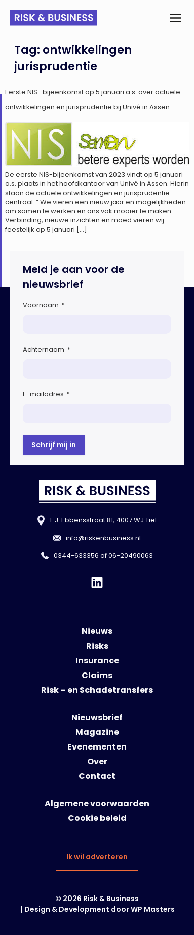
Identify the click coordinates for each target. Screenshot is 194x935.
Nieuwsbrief (97, 717)
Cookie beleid (97, 818)
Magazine (97, 732)
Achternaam (46, 349)
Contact (97, 776)
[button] (175, 18)
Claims (97, 675)
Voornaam (44, 305)
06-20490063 (130, 555)
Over (97, 761)
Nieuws (97, 631)
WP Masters (153, 909)
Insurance (97, 660)
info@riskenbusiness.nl (103, 538)
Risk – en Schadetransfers (97, 690)
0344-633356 (76, 555)
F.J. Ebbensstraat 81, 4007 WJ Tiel (103, 520)
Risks (97, 646)
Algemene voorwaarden (97, 803)
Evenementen (97, 747)
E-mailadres (46, 394)
